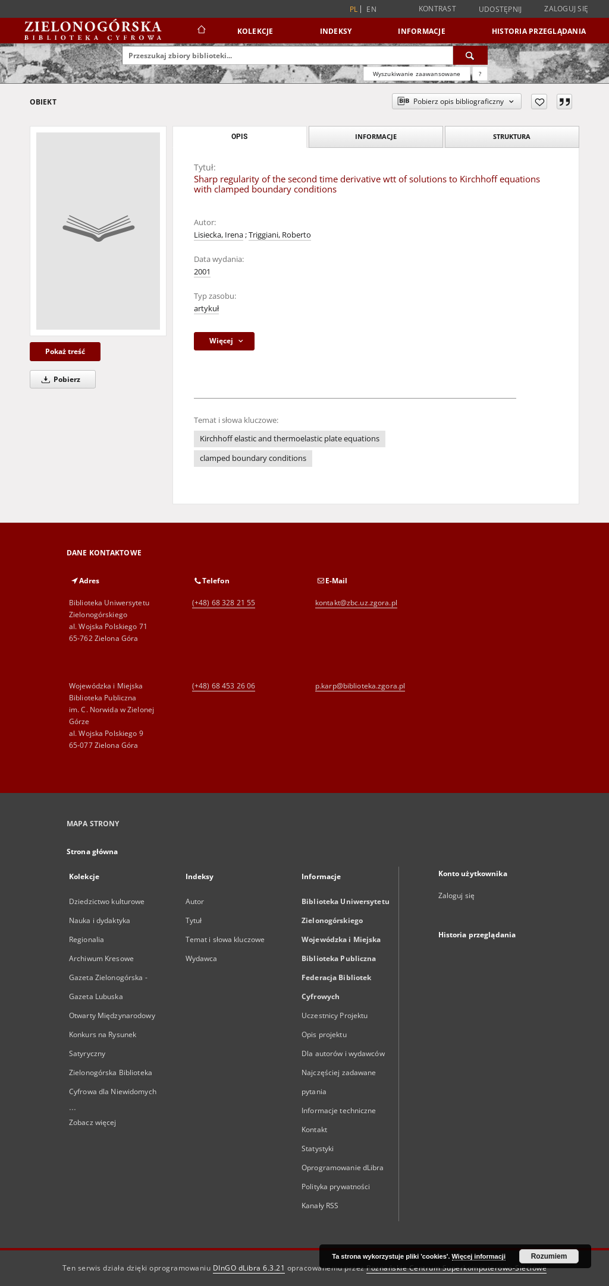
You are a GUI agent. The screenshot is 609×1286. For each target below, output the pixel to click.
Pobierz (58, 379)
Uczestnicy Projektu (335, 1015)
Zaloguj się (566, 9)
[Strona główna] (200, 31)
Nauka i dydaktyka (99, 920)
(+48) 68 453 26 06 (223, 686)
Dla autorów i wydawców (343, 1053)
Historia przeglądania (539, 31)
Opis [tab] (239, 136)
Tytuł (194, 920)
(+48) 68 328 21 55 (223, 603)
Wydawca (202, 958)
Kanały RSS (320, 1205)
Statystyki (318, 1148)
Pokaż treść (65, 351)
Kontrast (437, 9)
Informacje (421, 31)
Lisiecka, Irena (218, 235)
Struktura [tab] (511, 136)
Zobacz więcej (93, 1122)
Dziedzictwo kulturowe (107, 901)
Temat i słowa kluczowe (225, 939)
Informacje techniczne (339, 1110)
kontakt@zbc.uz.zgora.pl (356, 603)
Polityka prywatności (336, 1186)
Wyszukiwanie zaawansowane (417, 73)
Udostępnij (500, 9)
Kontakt (314, 1129)
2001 (202, 272)
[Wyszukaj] (470, 55)
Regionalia (86, 939)
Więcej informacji (479, 1256)
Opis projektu (324, 1034)
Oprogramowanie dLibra (343, 1167)
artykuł (206, 309)
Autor (195, 901)
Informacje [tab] (376, 136)
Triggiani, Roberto (280, 235)
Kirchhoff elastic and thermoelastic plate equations (289, 439)
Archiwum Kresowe (101, 958)
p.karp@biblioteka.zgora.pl (360, 686)
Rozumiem (549, 1256)
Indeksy (336, 31)
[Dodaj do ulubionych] (539, 101)
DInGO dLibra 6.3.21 (249, 1268)
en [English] (371, 9)
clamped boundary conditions (253, 458)
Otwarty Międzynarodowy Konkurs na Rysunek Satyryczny (112, 1034)
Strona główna (92, 851)
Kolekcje (255, 31)
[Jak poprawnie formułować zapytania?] (480, 74)
